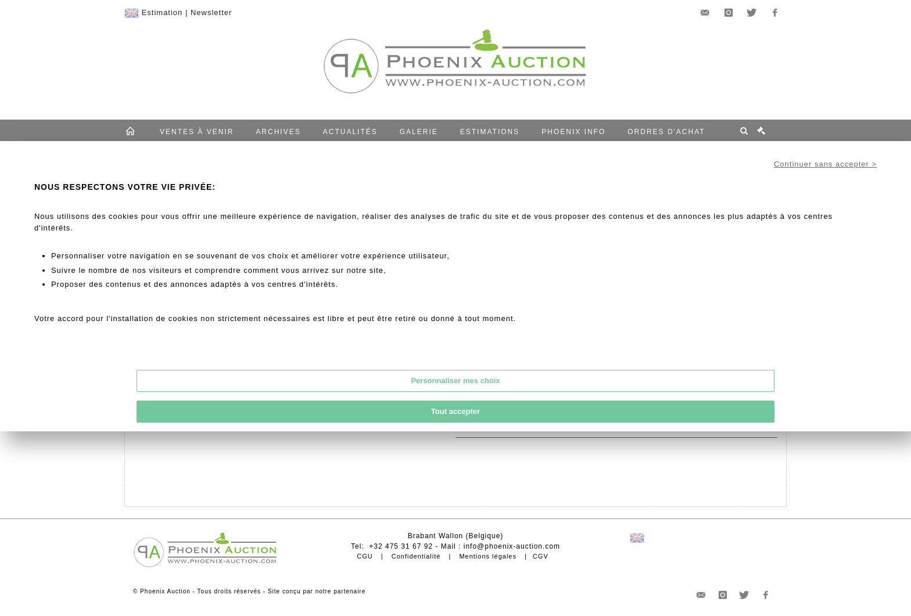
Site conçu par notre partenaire (316, 591)
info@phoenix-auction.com (512, 546)
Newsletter (211, 12)
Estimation (162, 12)
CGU (364, 556)
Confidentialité (416, 556)
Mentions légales (488, 556)
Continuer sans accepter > (825, 164)
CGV (540, 556)
